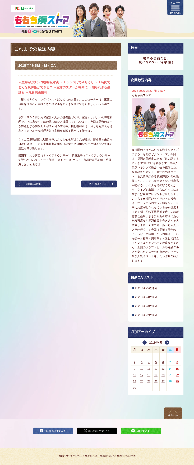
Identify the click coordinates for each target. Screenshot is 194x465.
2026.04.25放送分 (146, 288)
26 (156, 381)
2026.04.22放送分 (146, 315)
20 (163, 375)
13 (163, 368)
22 (177, 375)
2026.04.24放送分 (146, 297)
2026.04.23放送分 (146, 306)
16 (134, 375)
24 (141, 381)
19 (156, 375)
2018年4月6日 (97, 183)
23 (134, 381)
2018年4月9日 (34, 183)
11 (148, 368)
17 (141, 375)
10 (141, 368)
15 (177, 368)
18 (148, 375)
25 (148, 381)
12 (156, 368)
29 (177, 381)
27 (163, 381)
